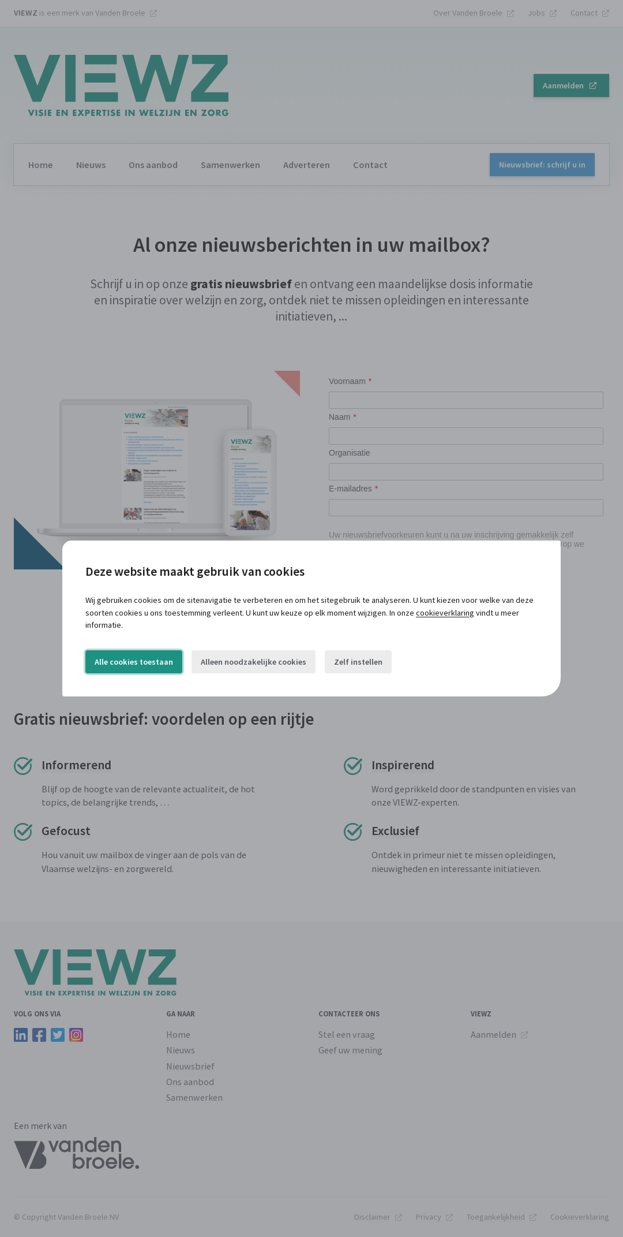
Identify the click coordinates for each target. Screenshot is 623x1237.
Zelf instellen (358, 662)
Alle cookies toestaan (134, 662)
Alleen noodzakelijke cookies (253, 662)
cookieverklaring (445, 613)
